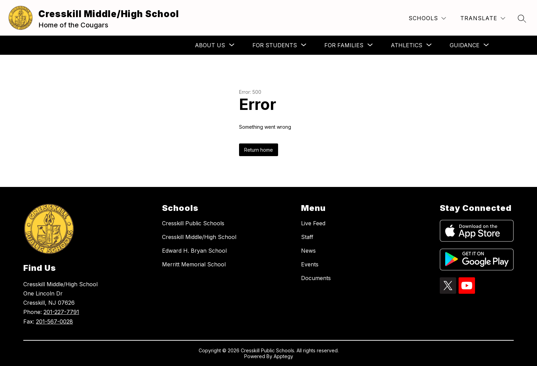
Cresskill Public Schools (193, 223)
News (308, 250)
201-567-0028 (54, 321)
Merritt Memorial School (194, 264)
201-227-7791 (61, 311)
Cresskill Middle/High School (199, 237)
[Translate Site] (483, 18)
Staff (307, 237)
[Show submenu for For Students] (274, 45)
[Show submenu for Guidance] (464, 45)
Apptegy (283, 356)
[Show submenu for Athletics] (406, 45)
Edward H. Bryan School (194, 250)
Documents (316, 278)
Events (310, 264)
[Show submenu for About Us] (210, 45)
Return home (258, 150)
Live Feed (313, 223)
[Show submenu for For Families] (343, 45)
